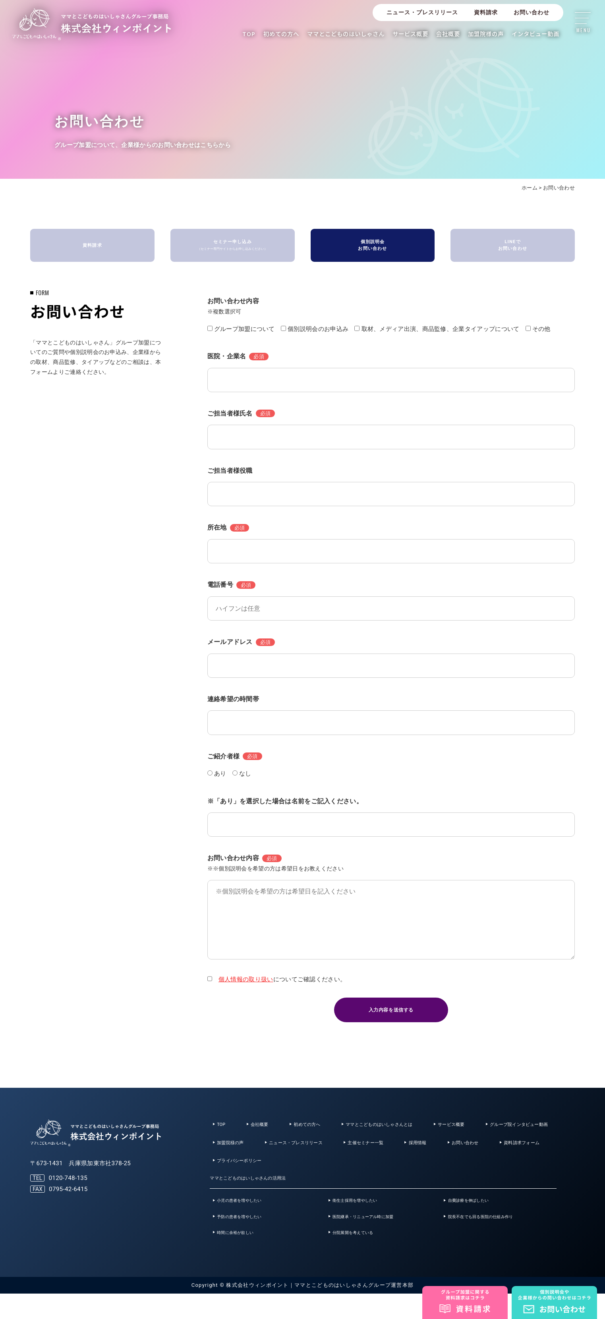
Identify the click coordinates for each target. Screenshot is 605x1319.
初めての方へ (281, 33)
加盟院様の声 (486, 33)
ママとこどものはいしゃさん (346, 33)
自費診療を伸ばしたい (477, 1219)
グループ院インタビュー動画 (255, 1152)
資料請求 (486, 12)
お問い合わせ (531, 12)
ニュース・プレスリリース (422, 12)
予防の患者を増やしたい (249, 1238)
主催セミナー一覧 (495, 1152)
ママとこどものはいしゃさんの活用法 (258, 1193)
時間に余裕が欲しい (243, 1256)
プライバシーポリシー (427, 1173)
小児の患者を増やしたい (249, 1219)
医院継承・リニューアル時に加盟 (376, 1238)
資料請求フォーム (349, 1173)
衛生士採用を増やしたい (364, 1219)
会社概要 (448, 33)
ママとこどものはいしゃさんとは (407, 1131)
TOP (248, 33)
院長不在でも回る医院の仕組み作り (494, 1238)
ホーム (529, 188)
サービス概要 (410, 33)
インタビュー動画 (535, 33)
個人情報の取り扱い (245, 982)
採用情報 (229, 1173)
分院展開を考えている (361, 1256)
